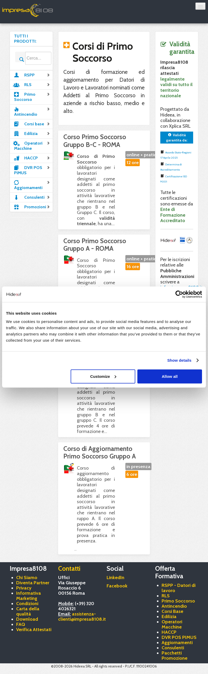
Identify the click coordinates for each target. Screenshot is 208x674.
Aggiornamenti (32, 184)
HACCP (32, 157)
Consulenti (32, 197)
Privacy (24, 588)
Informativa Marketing (28, 595)
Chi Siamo (26, 577)
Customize (103, 376)
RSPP (32, 74)
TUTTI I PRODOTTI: (25, 39)
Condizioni (27, 603)
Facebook (117, 586)
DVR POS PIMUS (32, 169)
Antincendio (32, 111)
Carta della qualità (27, 611)
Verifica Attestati (33, 629)
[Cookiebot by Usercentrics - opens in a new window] (179, 294)
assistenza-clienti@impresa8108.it (82, 616)
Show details (179, 360)
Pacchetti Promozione (174, 655)
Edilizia (32, 133)
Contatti (69, 568)
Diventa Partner (32, 583)
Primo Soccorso (32, 96)
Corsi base (32, 123)
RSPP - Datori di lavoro (178, 587)
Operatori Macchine (32, 145)
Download (27, 619)
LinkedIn (115, 577)
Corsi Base (172, 611)
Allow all (170, 376)
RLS (32, 84)
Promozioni (32, 206)
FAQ (20, 624)
